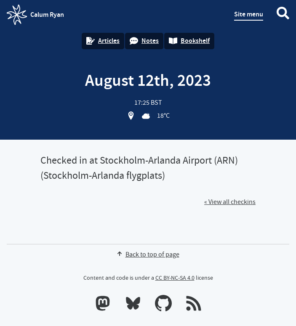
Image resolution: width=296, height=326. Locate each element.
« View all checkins (230, 202)
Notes (144, 40)
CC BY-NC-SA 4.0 (175, 277)
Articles (103, 40)
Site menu (248, 14)
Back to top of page (148, 254)
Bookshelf (189, 40)
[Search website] (283, 14)
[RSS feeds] (194, 305)
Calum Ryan (35, 15)
